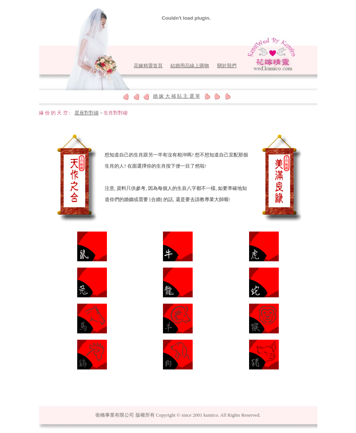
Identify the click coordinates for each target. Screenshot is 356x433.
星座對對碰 (87, 113)
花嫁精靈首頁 (148, 65)
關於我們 (226, 65)
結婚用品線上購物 (189, 65)
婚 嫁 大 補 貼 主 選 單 (176, 96)
